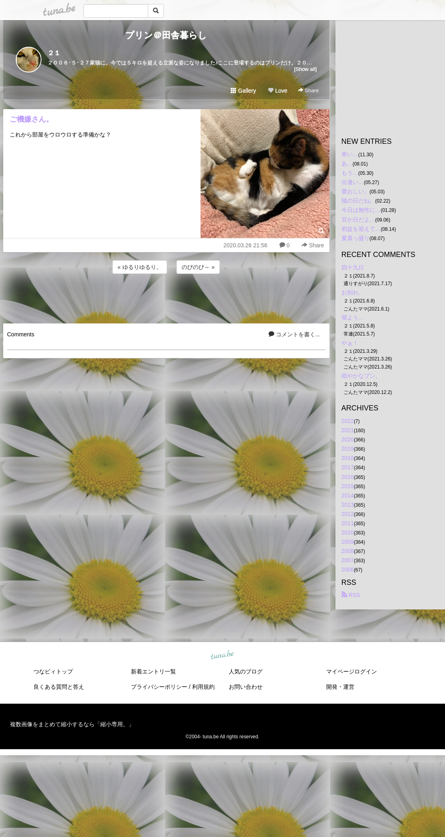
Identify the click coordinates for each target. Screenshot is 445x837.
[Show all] (305, 69)
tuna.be (222, 655)
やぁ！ (350, 343)
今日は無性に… (361, 210)
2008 (348, 551)
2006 (348, 569)
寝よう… (353, 317)
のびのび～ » (198, 267)
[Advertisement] (166, 297)
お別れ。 (353, 292)
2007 (348, 560)
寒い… (350, 154)
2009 (348, 542)
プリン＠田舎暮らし (166, 35)
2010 (348, 532)
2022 (348, 421)
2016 (348, 477)
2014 (348, 495)
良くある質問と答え (58, 687)
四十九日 (353, 267)
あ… (347, 163)
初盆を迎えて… (361, 229)
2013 (348, 504)
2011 (348, 523)
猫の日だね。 (358, 200)
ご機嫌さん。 (31, 119)
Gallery (243, 90)
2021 (348, 430)
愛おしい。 (356, 191)
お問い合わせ (246, 687)
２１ (54, 53)
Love (277, 90)
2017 (348, 467)
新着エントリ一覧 (153, 671)
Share (308, 90)
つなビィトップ (53, 671)
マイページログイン (351, 671)
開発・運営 (340, 687)
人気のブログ (246, 671)
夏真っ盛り (356, 238)
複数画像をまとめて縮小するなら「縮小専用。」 (72, 724)
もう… (350, 173)
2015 (348, 486)
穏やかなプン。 (361, 376)
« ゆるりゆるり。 (140, 267)
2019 (348, 448)
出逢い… (353, 182)
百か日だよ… (358, 219)
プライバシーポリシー (159, 687)
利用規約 (203, 687)
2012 (348, 514)
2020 (348, 439)
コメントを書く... (294, 334)
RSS (351, 595)
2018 (348, 458)
